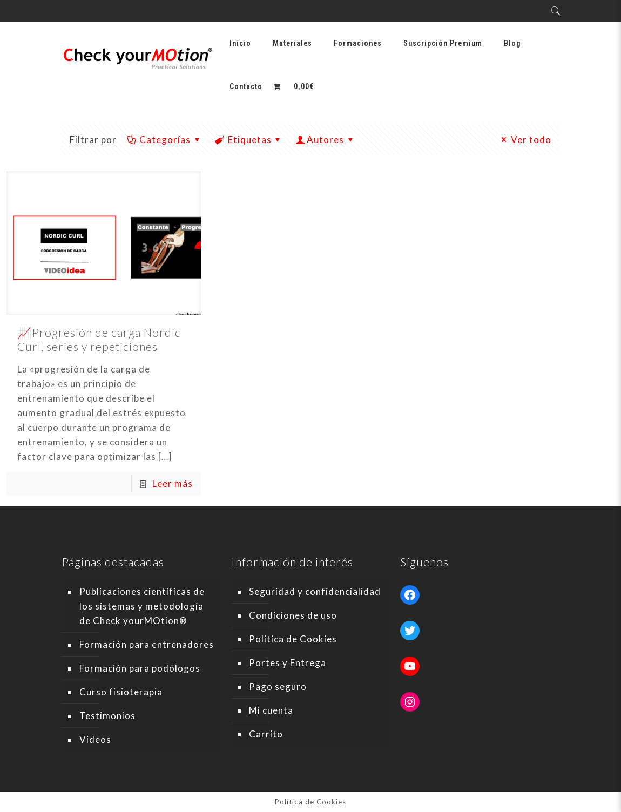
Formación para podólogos (139, 668)
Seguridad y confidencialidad (315, 591)
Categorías (164, 139)
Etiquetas (249, 139)
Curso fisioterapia (121, 692)
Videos (95, 739)
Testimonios (107, 715)
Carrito (266, 734)
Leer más (172, 483)
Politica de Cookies (293, 639)
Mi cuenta (271, 710)
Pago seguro (278, 686)
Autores (325, 139)
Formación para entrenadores (146, 644)
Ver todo (524, 139)
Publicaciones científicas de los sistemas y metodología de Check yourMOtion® (142, 606)
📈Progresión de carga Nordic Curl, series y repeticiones (99, 339)
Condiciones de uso (293, 615)
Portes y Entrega (287, 662)
